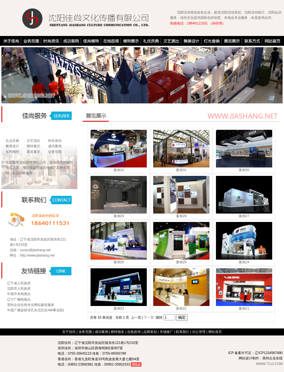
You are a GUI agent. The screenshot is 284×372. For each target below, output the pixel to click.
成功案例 (55, 146)
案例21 (244, 308)
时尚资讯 (55, 141)
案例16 (119, 170)
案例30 (244, 170)
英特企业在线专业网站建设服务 (30, 305)
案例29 (119, 216)
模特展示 (33, 146)
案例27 (244, 216)
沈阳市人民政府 (19, 289)
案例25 (181, 262)
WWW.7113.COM (269, 364)
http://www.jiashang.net (37, 255)
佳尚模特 (12, 152)
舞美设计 (12, 146)
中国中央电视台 (19, 294)
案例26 (119, 262)
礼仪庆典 (12, 141)
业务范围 (55, 152)
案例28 (181, 216)
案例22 (181, 308)
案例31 (181, 170)
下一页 (149, 317)
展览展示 (33, 152)
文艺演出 (33, 141)
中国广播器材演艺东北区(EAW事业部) (35, 310)
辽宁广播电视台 (19, 299)
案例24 (244, 262)
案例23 (119, 308)
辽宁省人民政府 (19, 283)
